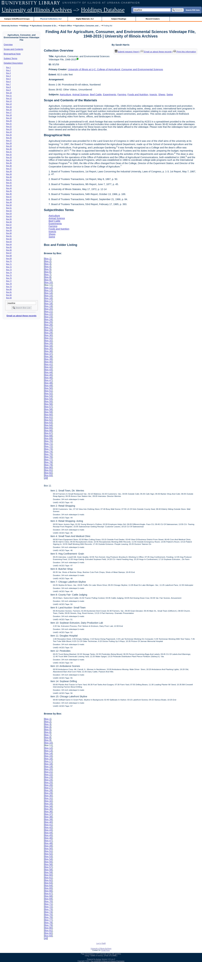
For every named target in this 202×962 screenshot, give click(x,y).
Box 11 (9, 95)
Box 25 (9, 135)
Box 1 (8, 67)
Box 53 (9, 213)
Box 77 (9, 281)
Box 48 (9, 199)
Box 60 (9, 233)
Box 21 (9, 124)
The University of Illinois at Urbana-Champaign (107, 961)
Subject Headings (118, 19)
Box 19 (9, 118)
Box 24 (9, 132)
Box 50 (9, 205)
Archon (98, 959)
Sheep (161, 94)
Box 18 (9, 115)
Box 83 (9, 298)
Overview (8, 44)
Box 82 (9, 295)
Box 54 (9, 216)
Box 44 (9, 188)
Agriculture (65, 94)
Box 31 (9, 152)
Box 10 (9, 93)
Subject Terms (10, 58)
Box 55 (9, 219)
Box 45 (9, 191)
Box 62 (9, 239)
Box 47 (9, 197)
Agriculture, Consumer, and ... (87, 26)
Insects (153, 94)
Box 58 (9, 228)
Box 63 (9, 242)
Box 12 (9, 98)
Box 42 (9, 183)
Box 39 (9, 174)
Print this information (184, 51)
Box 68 (9, 256)
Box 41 (9, 180)
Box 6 (8, 81)
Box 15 (9, 107)
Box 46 (9, 194)
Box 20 (9, 121)
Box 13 (9, 101)
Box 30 (9, 149)
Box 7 (8, 84)
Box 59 (9, 230)
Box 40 (9, 177)
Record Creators (153, 19)
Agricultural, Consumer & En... (44, 26)
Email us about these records (21, 315)
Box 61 (9, 236)
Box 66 (9, 250)
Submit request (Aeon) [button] (127, 51)
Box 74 (9, 272)
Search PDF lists (193, 10)
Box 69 (9, 258)
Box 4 (8, 76)
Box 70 (9, 261)
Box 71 (9, 264)
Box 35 (9, 163)
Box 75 (9, 275)
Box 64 (9, 244)
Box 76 (9, 278)
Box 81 (9, 292)
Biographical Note (12, 54)
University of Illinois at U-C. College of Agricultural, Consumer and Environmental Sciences (115, 69)
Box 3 (8, 73)
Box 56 (9, 222)
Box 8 (8, 87)
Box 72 (9, 267)
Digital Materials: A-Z (85, 19)
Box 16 (9, 110)
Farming (122, 94)
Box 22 (9, 126)
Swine (169, 94)
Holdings (25, 26)
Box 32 (9, 154)
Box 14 (9, 104)
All (45, 478)
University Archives (9, 26)
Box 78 (9, 284)
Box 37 (9, 169)
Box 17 (9, 112)
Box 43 (9, 185)
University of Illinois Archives (37, 10)
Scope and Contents (13, 49)
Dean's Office (66, 26)
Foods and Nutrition (137, 94)
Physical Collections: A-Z (50, 19)
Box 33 (9, 157)
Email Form (105, 950)
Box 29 (9, 146)
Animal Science (80, 94)
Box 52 (9, 211)
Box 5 (8, 79)
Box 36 (9, 166)
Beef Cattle (96, 94)
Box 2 (8, 70)
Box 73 (9, 270)
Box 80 (9, 289)
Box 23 (9, 129)
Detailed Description (13, 63)
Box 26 (9, 138)
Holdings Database (103, 10)
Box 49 (9, 202)
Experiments (109, 94)
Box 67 (9, 253)
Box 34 (9, 160)
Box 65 (9, 247)
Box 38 (9, 171)
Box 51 (9, 208)
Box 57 (9, 225)
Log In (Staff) (101, 943)
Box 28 (9, 143)
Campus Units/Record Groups (17, 19)
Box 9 (8, 90)
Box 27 (9, 140)
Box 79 (9, 287)
